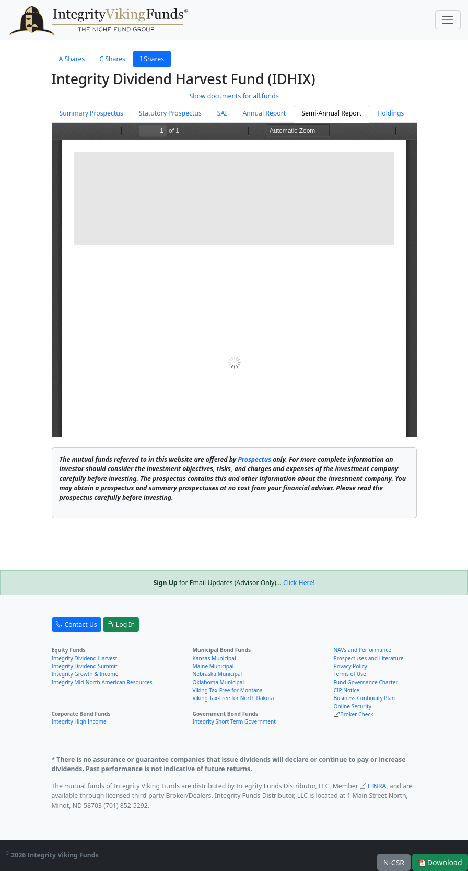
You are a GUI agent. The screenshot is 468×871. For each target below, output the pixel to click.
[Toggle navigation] (448, 19)
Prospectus (254, 459)
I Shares (152, 58)
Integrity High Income (79, 721)
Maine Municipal (213, 666)
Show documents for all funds (233, 95)
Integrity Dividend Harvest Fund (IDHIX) (183, 79)
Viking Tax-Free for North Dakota (233, 698)
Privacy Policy (350, 666)
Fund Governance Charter (366, 682)
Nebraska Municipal (217, 674)
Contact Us (76, 624)
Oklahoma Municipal (218, 682)
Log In (121, 624)
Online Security (352, 706)
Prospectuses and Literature (369, 658)
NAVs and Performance (362, 650)
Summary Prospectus (91, 113)
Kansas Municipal (214, 658)
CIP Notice (347, 690)
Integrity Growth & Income (85, 674)
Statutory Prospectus (170, 113)
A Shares (72, 58)
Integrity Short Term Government (234, 721)
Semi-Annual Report (331, 113)
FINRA (377, 786)
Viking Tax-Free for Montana (228, 690)
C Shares (112, 58)
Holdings (390, 113)
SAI (222, 113)
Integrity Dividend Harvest (85, 658)
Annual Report (264, 113)
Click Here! (299, 582)
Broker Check (356, 714)
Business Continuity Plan (364, 698)
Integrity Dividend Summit (85, 666)
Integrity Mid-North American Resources (102, 682)
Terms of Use (350, 674)
